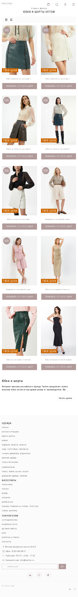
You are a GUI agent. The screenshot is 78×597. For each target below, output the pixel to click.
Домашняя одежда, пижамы (14, 476)
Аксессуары (9, 480)
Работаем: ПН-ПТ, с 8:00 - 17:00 (18, 555)
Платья (5, 427)
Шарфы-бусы (7, 502)
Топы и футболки (10, 462)
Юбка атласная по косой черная (58, 360)
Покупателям (10, 515)
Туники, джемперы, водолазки (16, 453)
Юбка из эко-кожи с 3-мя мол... (19, 360)
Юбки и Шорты (8, 436)
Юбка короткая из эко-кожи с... (19, 79)
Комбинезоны (8, 467)
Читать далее (65, 398)
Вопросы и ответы (10, 537)
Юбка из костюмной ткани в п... (58, 289)
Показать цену (19, 86)
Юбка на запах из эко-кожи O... (19, 149)
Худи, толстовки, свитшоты (15, 449)
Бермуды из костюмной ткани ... (58, 219)
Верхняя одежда (9, 458)
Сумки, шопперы (9, 511)
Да (62, 566)
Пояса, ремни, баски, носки (15, 472)
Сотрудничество (10, 520)
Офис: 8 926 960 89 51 (14, 551)
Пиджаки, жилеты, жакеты (14, 445)
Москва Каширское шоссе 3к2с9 (19, 546)
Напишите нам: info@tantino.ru (18, 560)
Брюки (5, 440)
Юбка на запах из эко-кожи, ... (19, 219)
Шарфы (5, 493)
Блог (4, 533)
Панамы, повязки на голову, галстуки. (20, 506)
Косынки (6, 498)
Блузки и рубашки (10, 432)
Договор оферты (9, 529)
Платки (5, 489)
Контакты (6, 542)
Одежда (6, 423)
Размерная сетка (10, 524)
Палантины (7, 485)
